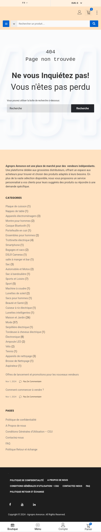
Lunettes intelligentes (18, 312)
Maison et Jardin (15, 317)
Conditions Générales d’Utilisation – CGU (29, 431)
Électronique (13, 336)
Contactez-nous (15, 437)
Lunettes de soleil (16, 293)
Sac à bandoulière (16, 274)
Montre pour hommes (18, 220)
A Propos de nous (16, 425)
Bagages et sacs (15, 249)
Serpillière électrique (17, 327)
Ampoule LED (13, 341)
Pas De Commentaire (32, 381)
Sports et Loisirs (15, 278)
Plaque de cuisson (16, 206)
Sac (8, 264)
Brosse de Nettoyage (18, 360)
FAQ (8, 443)
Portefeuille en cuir (16, 230)
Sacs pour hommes (17, 298)
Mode (9, 322)
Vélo (8, 346)
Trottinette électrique (18, 240)
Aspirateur (11, 365)
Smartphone (13, 245)
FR (23, 3)
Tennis (9, 351)
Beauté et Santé (15, 303)
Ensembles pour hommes (20, 235)
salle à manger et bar (18, 259)
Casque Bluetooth (16, 225)
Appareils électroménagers (21, 216)
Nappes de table (15, 211)
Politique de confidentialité (21, 419)
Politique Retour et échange (21, 449)
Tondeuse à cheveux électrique (23, 332)
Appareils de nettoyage (19, 356)
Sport (9, 283)
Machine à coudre (16, 288)
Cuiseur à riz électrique (19, 307)
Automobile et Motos (18, 269)
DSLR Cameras (14, 254)
